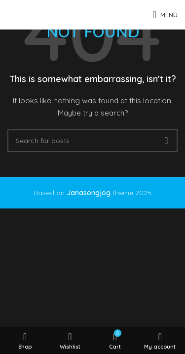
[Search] (92, 140)
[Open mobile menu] (165, 15)
